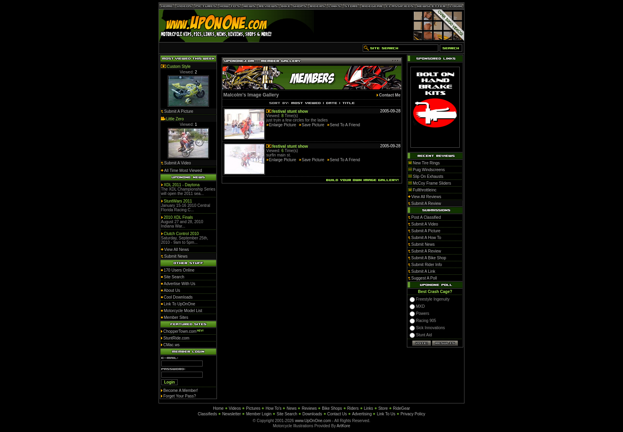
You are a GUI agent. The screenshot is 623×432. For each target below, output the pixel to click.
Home (218, 408)
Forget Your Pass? (179, 396)
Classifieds (207, 414)
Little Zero (175, 119)
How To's (273, 408)
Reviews (309, 408)
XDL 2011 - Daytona (181, 185)
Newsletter (231, 414)
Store (383, 408)
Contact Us (337, 414)
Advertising (361, 414)
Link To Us (386, 414)
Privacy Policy (412, 414)
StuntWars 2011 (178, 201)
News (291, 408)
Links (368, 408)
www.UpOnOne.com (313, 420)
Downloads (312, 414)
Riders (353, 408)
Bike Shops (332, 408)
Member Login (258, 414)
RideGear (401, 408)
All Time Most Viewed (183, 170)
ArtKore (343, 426)
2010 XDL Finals (178, 217)
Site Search (287, 414)
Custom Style (178, 66)
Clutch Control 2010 (181, 233)
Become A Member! (180, 390)
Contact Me (389, 95)
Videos (235, 408)
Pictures (253, 408)
